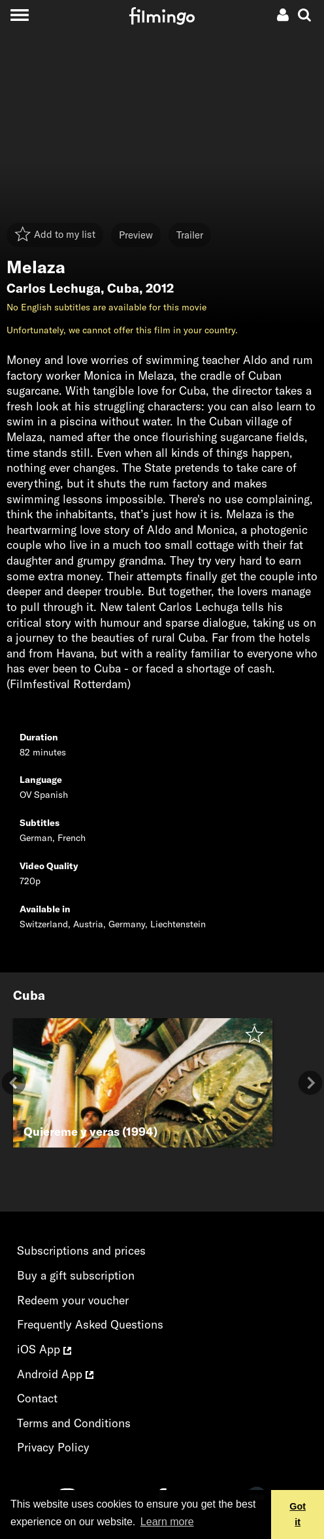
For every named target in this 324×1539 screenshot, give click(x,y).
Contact (37, 1398)
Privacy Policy (53, 1447)
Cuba (123, 288)
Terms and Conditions (74, 1423)
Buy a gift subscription (76, 1275)
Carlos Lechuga (54, 288)
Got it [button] (297, 1514)
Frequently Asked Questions (90, 1324)
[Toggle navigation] (19, 14)
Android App (55, 1374)
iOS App (44, 1349)
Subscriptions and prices (81, 1250)
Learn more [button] (167, 1521)
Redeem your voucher (73, 1300)
